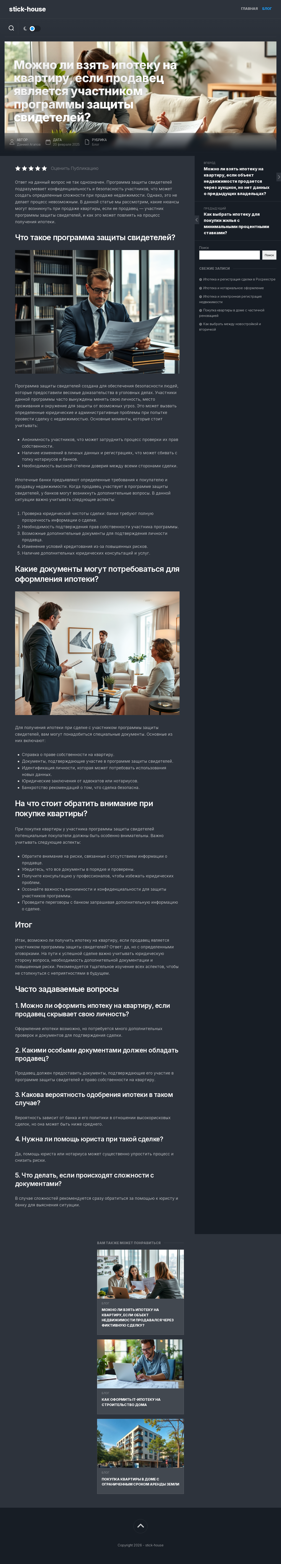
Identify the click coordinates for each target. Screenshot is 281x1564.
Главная (249, 8)
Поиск (204, 248)
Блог (267, 8)
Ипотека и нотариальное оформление (233, 288)
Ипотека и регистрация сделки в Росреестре (239, 279)
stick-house (27, 9)
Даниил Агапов (29, 144)
